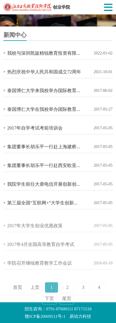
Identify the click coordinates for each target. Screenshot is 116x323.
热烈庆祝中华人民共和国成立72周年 (44, 71)
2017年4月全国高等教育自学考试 (40, 246)
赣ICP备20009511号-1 (45, 316)
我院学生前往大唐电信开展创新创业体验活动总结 (44, 184)
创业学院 (61, 7)
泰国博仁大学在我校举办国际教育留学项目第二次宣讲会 (44, 109)
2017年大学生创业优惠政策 (35, 227)
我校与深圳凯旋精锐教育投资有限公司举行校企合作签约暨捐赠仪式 (44, 53)
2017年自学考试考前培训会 (35, 128)
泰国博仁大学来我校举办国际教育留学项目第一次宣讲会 (44, 90)
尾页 (66, 303)
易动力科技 (80, 316)
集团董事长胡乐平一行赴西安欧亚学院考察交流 (44, 165)
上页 (35, 292)
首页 (17, 292)
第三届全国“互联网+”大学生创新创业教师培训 (44, 202)
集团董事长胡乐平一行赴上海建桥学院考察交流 (44, 146)
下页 (49, 303)
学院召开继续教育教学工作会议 (39, 264)
